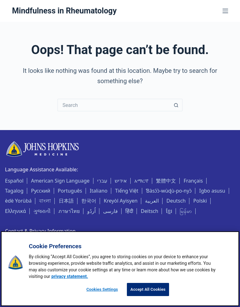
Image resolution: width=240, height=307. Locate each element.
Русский (40, 190)
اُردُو (91, 211)
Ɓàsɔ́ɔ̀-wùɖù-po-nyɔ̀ (169, 190)
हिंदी (129, 211)
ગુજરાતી (42, 211)
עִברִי (102, 180)
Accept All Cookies (147, 289)
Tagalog (14, 190)
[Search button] (176, 105)
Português (70, 190)
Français (193, 180)
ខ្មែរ (169, 211)
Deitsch (149, 211)
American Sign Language (60, 180)
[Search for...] (114, 105)
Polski (200, 200)
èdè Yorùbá (18, 200)
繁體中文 (166, 180)
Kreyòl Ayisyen (121, 200)
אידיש (121, 180)
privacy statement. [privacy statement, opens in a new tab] (70, 276)
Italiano (99, 190)
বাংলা (45, 200)
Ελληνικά (15, 211)
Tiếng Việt (126, 190)
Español (14, 180)
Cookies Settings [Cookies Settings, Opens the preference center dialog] (102, 289)
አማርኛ (141, 180)
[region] (120, 268)
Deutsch (176, 200)
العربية (152, 200)
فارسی (110, 211)
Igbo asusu (212, 190)
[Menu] (225, 11)
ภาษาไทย (69, 211)
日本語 (66, 200)
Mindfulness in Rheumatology (64, 10)
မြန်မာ (186, 211)
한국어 (88, 200)
